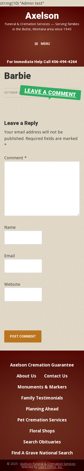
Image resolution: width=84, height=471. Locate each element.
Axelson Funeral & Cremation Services (47, 464)
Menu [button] (45, 44)
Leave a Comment (50, 92)
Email (9, 255)
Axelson (42, 16)
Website (12, 284)
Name (10, 227)
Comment (15, 157)
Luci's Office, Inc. (50, 467)
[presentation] (34, 319)
